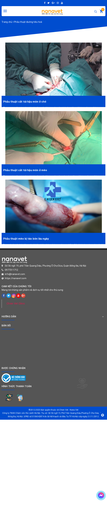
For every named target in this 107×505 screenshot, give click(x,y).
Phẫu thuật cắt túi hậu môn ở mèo (25, 170)
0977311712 (11, 270)
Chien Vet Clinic (16, 303)
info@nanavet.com (15, 274)
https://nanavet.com (15, 278)
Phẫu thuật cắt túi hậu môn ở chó (24, 101)
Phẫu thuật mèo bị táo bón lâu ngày (26, 238)
